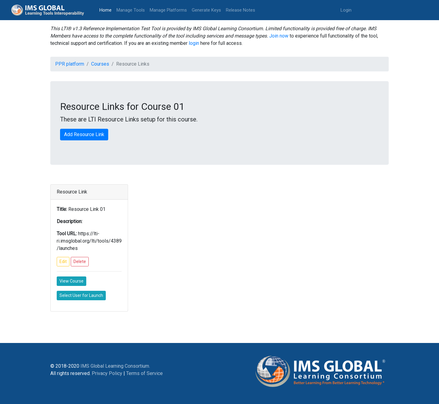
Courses (100, 64)
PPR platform (69, 64)
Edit (63, 261)
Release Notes (240, 10)
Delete (79, 261)
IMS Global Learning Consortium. (115, 366)
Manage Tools (130, 10)
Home (106, 9)
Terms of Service (144, 373)
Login (346, 10)
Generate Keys (206, 10)
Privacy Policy (107, 373)
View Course (71, 281)
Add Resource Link (84, 134)
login (194, 43)
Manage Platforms (168, 10)
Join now (278, 36)
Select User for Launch (81, 295)
